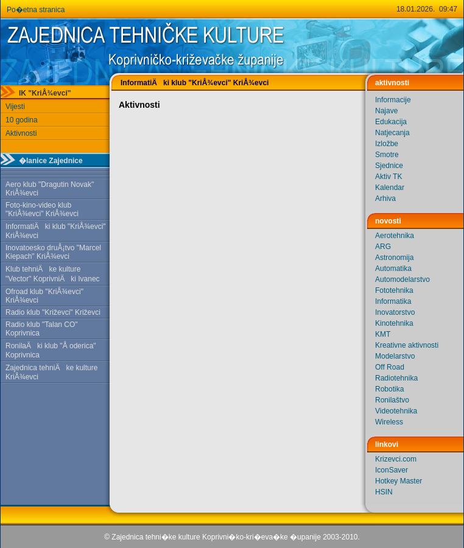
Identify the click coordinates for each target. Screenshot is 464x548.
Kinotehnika (394, 323)
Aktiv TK (388, 176)
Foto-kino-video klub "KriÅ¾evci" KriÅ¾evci (42, 209)
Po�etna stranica (36, 9)
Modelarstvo (395, 356)
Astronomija (394, 257)
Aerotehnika (394, 235)
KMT (382, 334)
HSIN (384, 492)
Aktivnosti (21, 133)
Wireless (389, 422)
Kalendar (389, 187)
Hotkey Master (398, 481)
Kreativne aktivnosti (406, 345)
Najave (386, 111)
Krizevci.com (396, 459)
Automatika (393, 268)
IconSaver (391, 470)
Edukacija (391, 122)
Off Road (389, 367)
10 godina (21, 120)
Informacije (393, 100)
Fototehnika (394, 290)
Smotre (387, 154)
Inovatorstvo (395, 312)
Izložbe (386, 143)
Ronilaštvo (392, 400)
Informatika (393, 301)
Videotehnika (396, 411)
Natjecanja (392, 132)
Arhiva (385, 198)
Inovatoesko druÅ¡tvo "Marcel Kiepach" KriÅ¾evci (53, 252)
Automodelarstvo (402, 279)
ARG (383, 246)
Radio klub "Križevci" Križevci (52, 312)
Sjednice (389, 165)
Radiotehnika (396, 378)
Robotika (389, 389)
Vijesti (15, 106)
